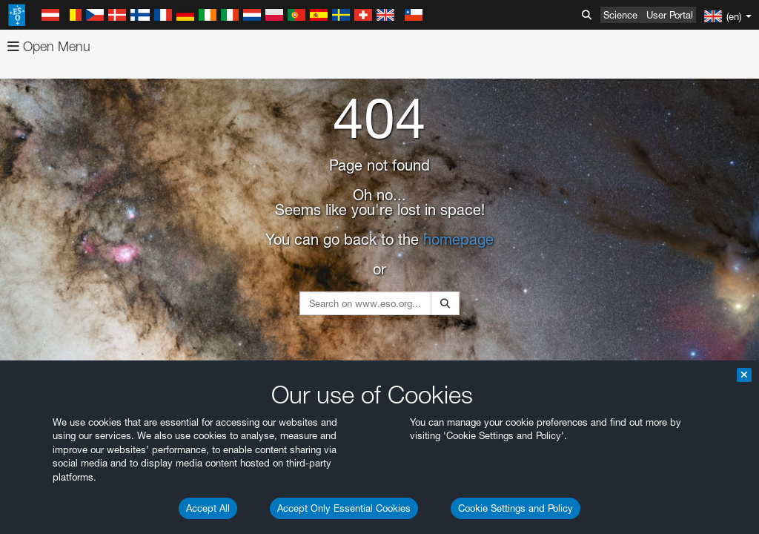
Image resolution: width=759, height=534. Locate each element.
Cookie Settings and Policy (515, 508)
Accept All (208, 508)
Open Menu (48, 46)
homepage (458, 239)
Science (620, 15)
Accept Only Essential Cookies (344, 508)
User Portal (669, 15)
